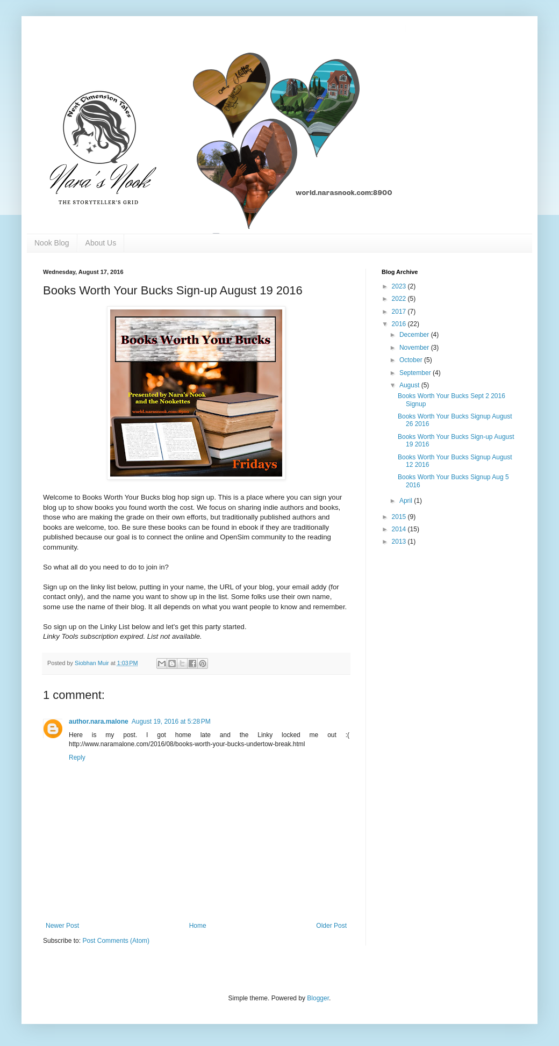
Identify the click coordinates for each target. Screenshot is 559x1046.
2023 (400, 286)
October (411, 360)
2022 (400, 298)
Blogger (318, 998)
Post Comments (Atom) (115, 940)
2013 (400, 541)
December (415, 334)
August (410, 385)
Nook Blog (51, 243)
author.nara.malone (98, 721)
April (406, 500)
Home (197, 925)
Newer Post (62, 925)
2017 (400, 311)
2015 (400, 517)
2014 (400, 529)
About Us (101, 243)
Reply (77, 757)
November (415, 347)
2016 (400, 324)
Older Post (331, 925)
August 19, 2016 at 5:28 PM (171, 721)
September (416, 373)
